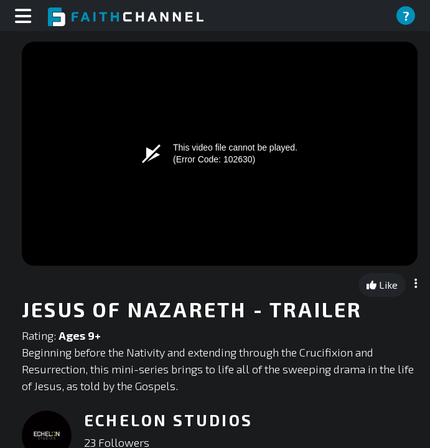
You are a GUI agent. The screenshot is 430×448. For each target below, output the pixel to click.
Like (382, 285)
